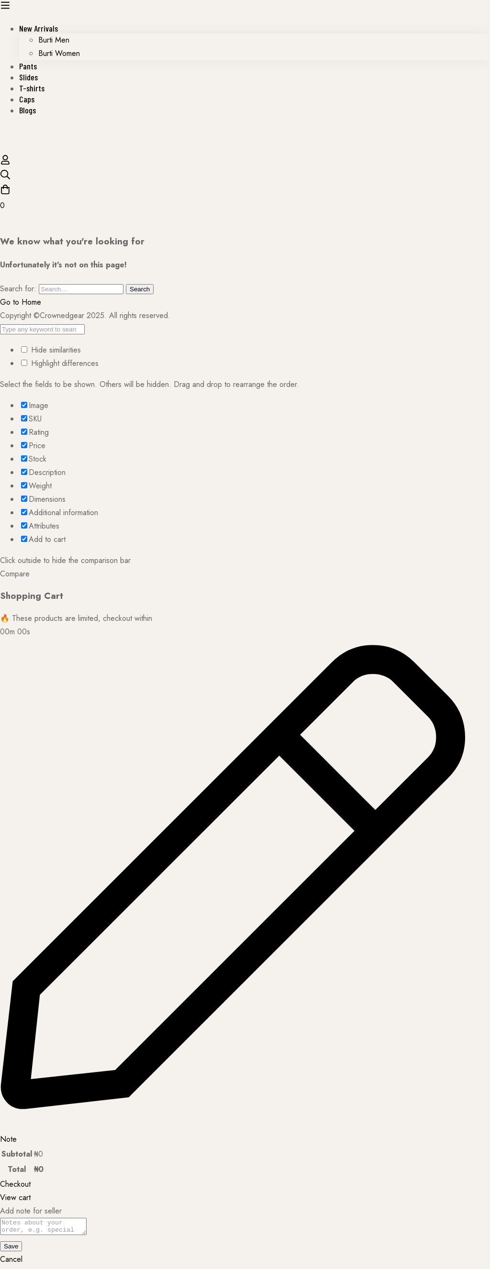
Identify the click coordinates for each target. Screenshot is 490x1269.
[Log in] (5, 162)
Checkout (15, 1184)
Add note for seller (31, 1210)
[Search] (245, 176)
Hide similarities (51, 349)
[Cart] (245, 198)
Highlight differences (60, 363)
